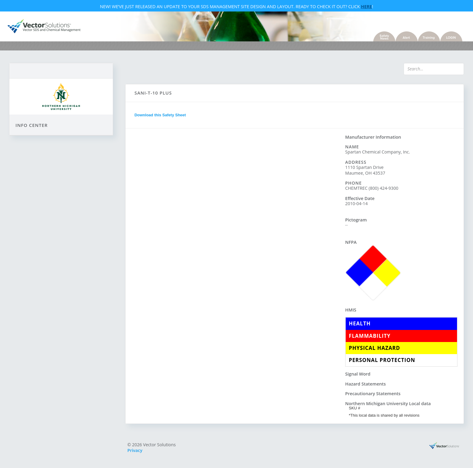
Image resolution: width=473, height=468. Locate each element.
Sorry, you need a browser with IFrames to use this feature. (235, 244)
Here (366, 7)
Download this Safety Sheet (162, 117)
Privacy (137, 451)
